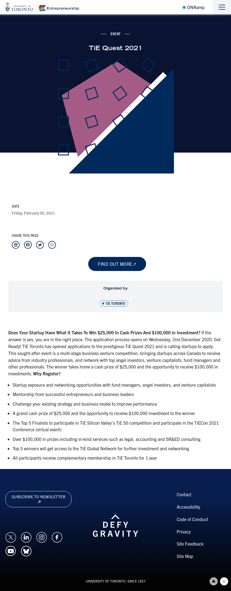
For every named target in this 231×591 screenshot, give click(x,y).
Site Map (185, 556)
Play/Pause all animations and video (224, 581)
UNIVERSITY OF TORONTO (105, 581)
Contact (184, 494)
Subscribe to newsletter (39, 498)
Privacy (183, 531)
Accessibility (188, 506)
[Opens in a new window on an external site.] (11, 536)
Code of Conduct (192, 519)
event (115, 33)
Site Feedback (190, 543)
